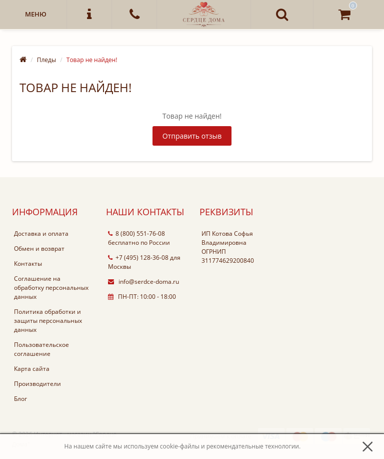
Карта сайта (32, 368)
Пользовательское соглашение (41, 349)
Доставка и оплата (41, 233)
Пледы (46, 60)
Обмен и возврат (39, 248)
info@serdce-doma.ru (143, 281)
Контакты (28, 263)
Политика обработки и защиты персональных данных (48, 320)
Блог (20, 398)
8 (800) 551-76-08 (136, 233)
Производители (37, 383)
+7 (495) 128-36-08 (138, 257)
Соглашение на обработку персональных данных (51, 287)
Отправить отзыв (192, 136)
